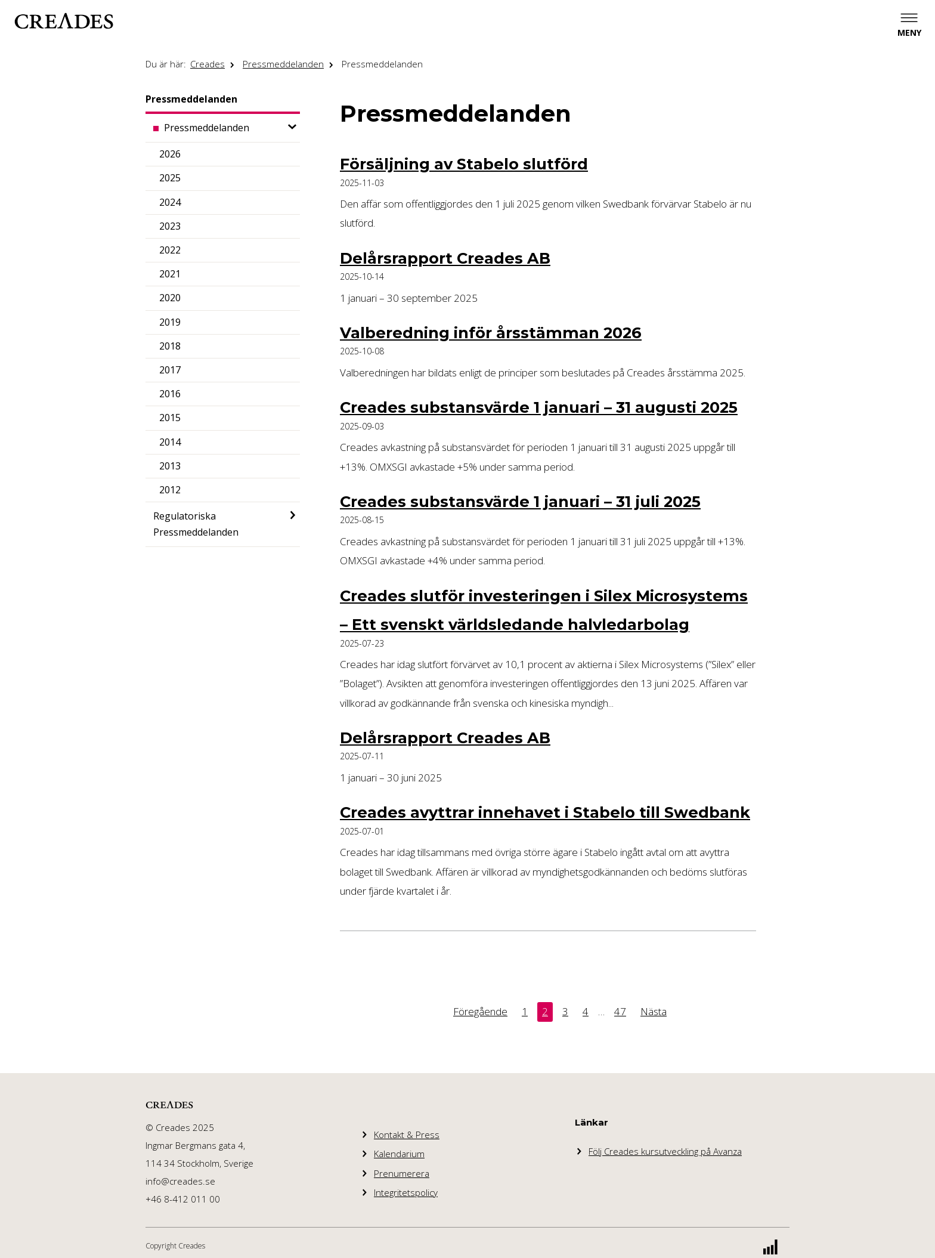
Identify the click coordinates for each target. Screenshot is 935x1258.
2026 (170, 153)
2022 (170, 249)
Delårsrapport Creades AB (445, 258)
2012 (170, 489)
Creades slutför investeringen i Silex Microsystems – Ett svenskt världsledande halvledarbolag (544, 609)
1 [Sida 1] (525, 1011)
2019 (170, 322)
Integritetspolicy (406, 1192)
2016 (170, 393)
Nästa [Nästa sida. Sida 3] (653, 1011)
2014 (170, 442)
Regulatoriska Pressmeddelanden (196, 524)
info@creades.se (180, 1181)
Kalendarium (399, 1154)
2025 (170, 177)
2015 (170, 417)
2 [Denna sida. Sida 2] (545, 1011)
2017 (170, 369)
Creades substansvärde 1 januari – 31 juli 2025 (520, 501)
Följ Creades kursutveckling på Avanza (665, 1151)
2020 (170, 297)
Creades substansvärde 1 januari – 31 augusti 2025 (539, 407)
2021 (170, 273)
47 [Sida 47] (620, 1011)
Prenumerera (401, 1173)
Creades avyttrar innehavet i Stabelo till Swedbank (545, 812)
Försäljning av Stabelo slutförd (464, 163)
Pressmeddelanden (283, 64)
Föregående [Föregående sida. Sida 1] (480, 1011)
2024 (170, 202)
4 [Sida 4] (586, 1011)
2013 (170, 465)
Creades (207, 64)
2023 (170, 226)
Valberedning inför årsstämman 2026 (491, 332)
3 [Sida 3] (565, 1011)
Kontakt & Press (406, 1134)
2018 (170, 346)
